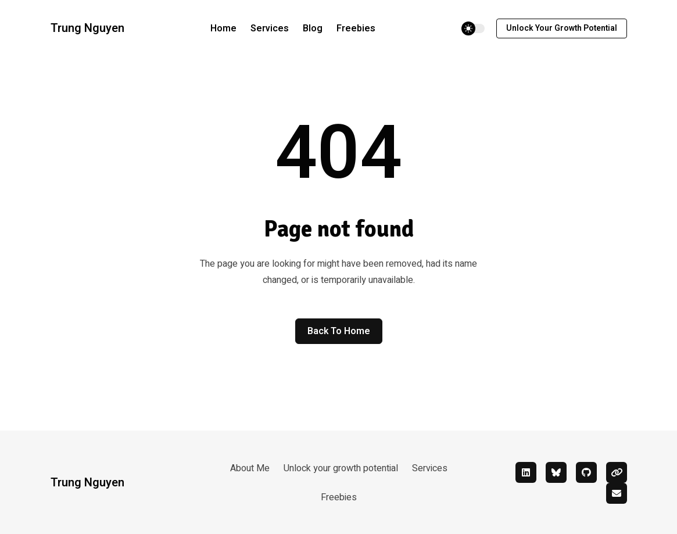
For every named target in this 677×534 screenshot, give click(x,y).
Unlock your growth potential (561, 28)
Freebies (355, 28)
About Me (250, 468)
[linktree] (616, 472)
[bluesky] (556, 472)
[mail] (616, 493)
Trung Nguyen (87, 28)
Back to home (338, 331)
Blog (313, 28)
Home (223, 28)
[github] (586, 472)
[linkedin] (525, 472)
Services (269, 28)
